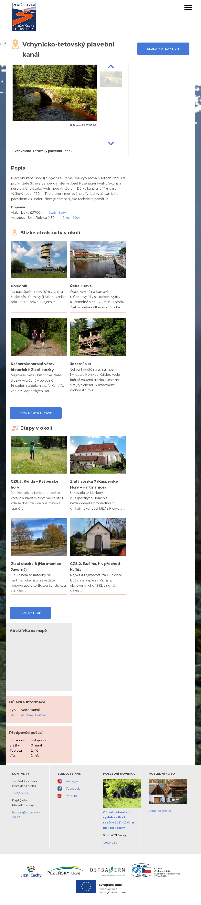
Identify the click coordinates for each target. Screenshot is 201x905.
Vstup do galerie (160, 811)
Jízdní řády (57, 212)
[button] (188, 8)
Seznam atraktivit (163, 49)
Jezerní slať (80, 364)
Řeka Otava (81, 286)
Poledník (19, 286)
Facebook (73, 788)
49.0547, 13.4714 (33, 715)
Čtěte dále (110, 842)
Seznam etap (30, 613)
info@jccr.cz (20, 793)
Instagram (73, 781)
